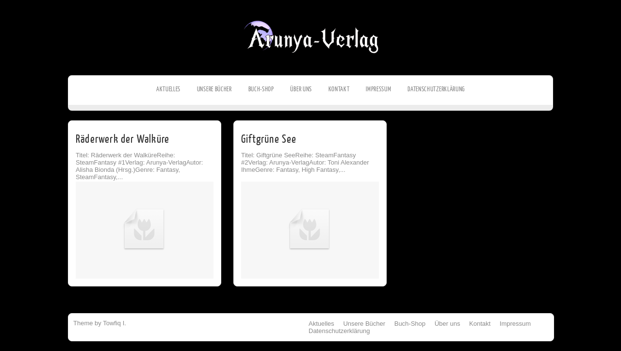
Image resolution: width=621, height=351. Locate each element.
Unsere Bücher (214, 89)
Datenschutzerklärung (436, 89)
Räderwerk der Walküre (122, 139)
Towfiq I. (114, 323)
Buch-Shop (261, 89)
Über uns (301, 89)
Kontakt (339, 89)
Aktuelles (168, 89)
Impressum (378, 89)
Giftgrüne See (269, 139)
